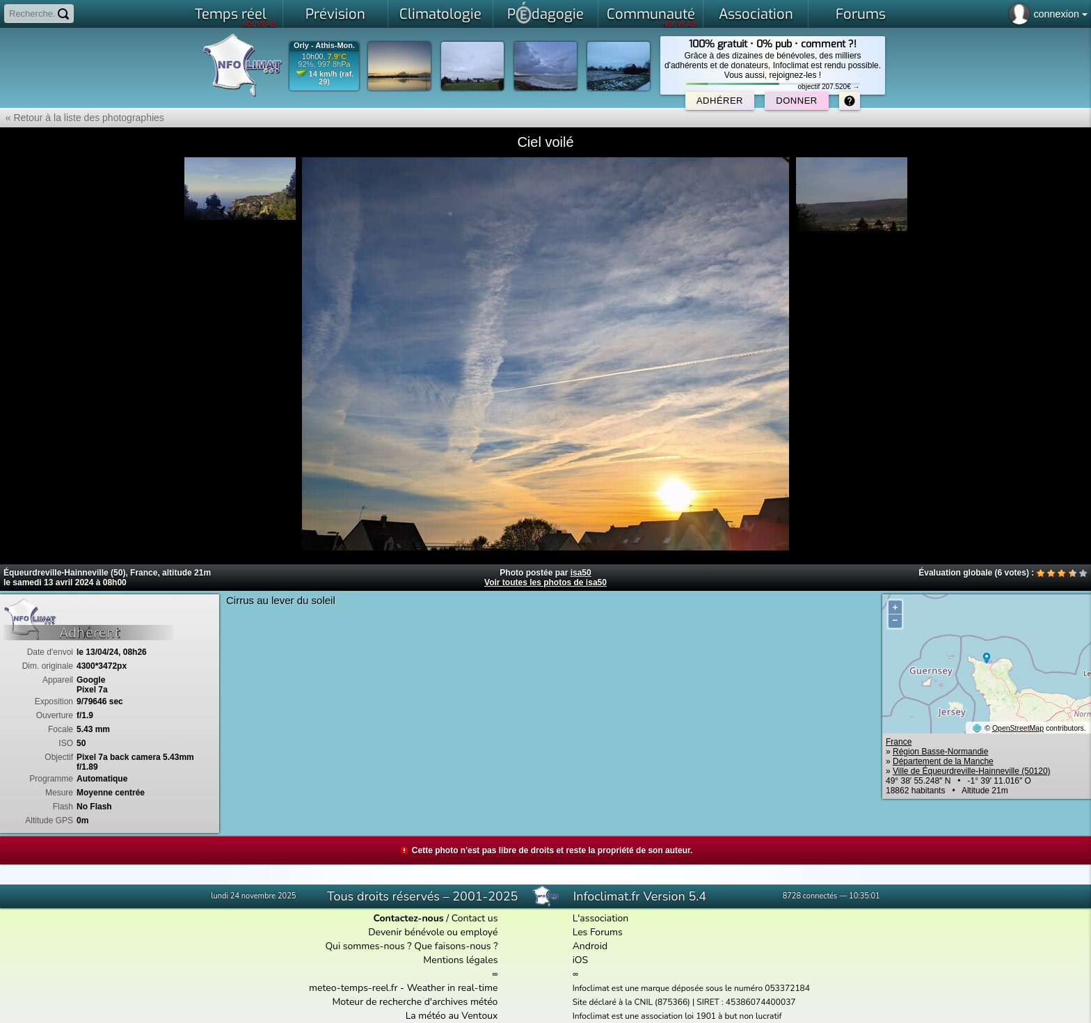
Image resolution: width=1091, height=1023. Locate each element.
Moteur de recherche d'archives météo (414, 1001)
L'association (601, 918)
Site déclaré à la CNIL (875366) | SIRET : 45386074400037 (684, 1002)
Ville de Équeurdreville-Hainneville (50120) (972, 771)
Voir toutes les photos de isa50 (545, 582)
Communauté (651, 17)
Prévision (335, 14)
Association (756, 14)
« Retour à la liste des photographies (82, 117)
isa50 (581, 573)
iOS (581, 960)
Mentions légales (460, 960)
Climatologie (440, 14)
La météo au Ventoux (452, 1015)
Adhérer (719, 100)
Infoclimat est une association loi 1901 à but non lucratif (677, 1016)
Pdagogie (545, 12)
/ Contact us (435, 918)
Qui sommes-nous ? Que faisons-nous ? (411, 946)
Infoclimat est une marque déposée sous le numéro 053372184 (691, 988)
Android (590, 946)
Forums (861, 14)
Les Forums (598, 932)
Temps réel (235, 17)
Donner (796, 100)
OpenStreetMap (1018, 728)
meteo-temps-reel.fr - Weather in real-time (403, 987)
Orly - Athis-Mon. (324, 45)
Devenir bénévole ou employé (432, 932)
